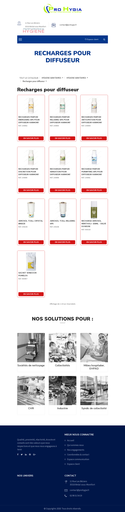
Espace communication (78, 459)
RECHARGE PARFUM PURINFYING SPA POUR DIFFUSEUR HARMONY (92, 172)
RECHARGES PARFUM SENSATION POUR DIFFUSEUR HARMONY (60, 172)
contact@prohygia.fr (68, 25)
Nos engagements (75, 449)
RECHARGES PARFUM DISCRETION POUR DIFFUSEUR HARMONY (28, 172)
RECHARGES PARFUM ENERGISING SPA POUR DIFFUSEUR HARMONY (29, 120)
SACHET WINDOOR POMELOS (27, 274)
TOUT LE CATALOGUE (28, 78)
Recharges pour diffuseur (34, 81)
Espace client (91, 39)
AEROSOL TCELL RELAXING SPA (62, 222)
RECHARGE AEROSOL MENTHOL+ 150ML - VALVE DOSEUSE (93, 224)
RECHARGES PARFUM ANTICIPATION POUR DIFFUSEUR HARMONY (91, 120)
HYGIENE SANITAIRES (52, 77)
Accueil (70, 440)
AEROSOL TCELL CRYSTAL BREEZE (30, 222)
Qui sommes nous (75, 445)
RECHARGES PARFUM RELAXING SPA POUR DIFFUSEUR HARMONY (60, 120)
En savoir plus (31, 138)
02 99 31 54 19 (76, 495)
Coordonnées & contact (78, 454)
